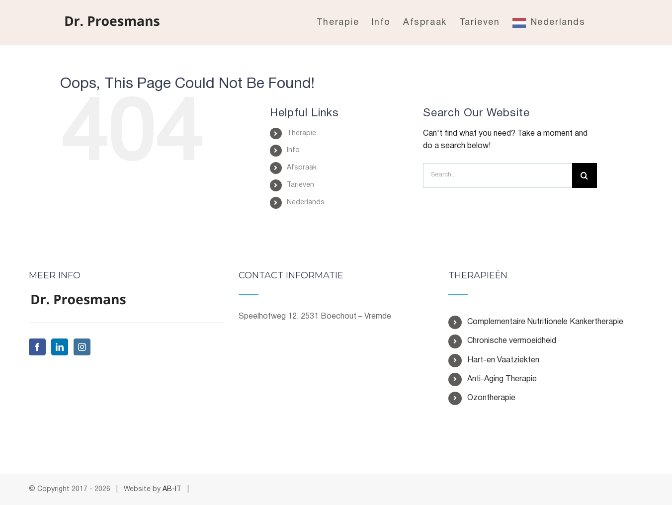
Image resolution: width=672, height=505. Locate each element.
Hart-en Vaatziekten (503, 360)
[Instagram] (82, 346)
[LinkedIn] (59, 346)
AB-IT (172, 489)
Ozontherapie (491, 398)
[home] (78, 299)
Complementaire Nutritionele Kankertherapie (545, 322)
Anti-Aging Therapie (502, 379)
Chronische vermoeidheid (511, 340)
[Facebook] (37, 346)
